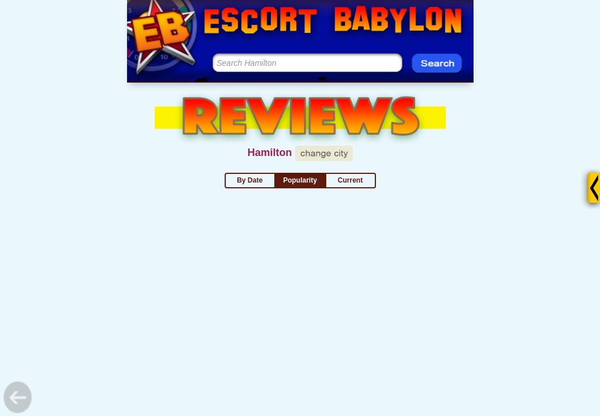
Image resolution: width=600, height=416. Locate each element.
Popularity (300, 180)
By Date (250, 180)
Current (350, 180)
